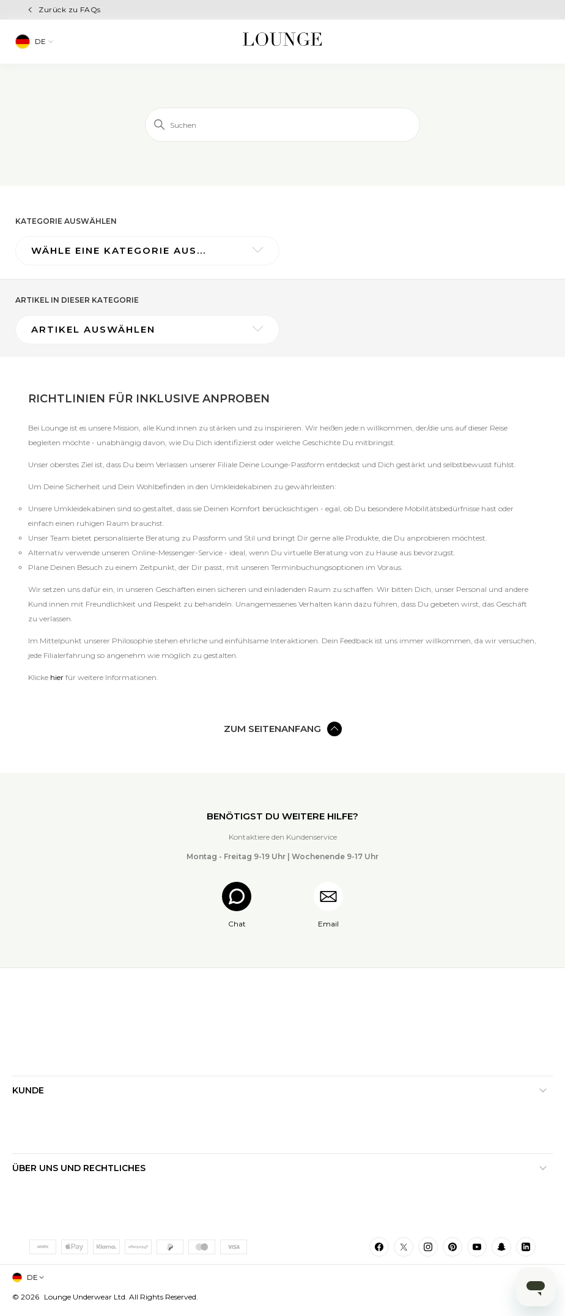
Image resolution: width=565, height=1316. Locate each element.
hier (57, 677)
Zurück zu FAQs (70, 9)
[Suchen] (282, 125)
